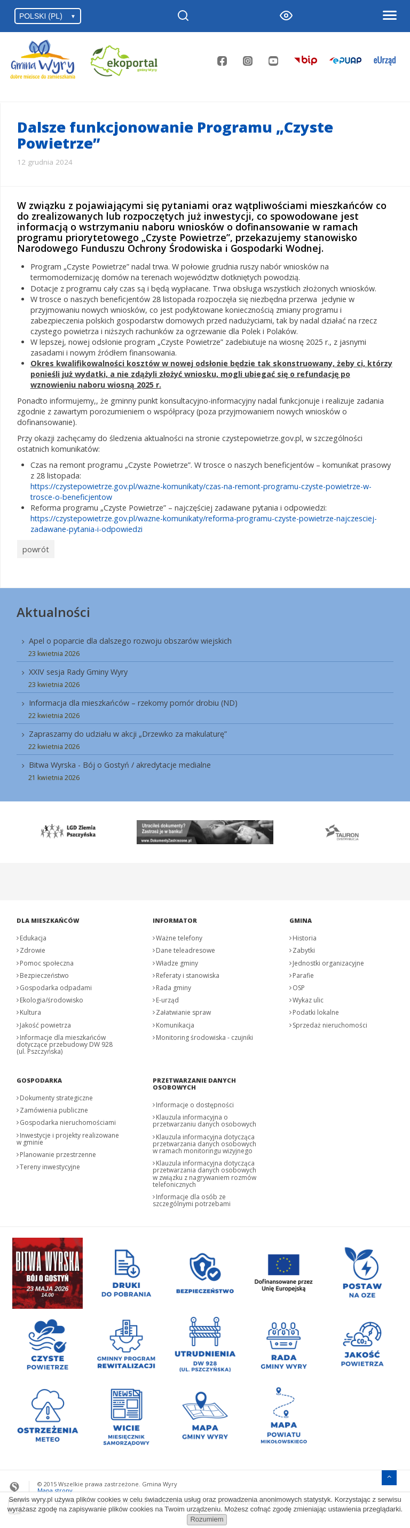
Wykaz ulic (308, 996)
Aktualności (53, 609)
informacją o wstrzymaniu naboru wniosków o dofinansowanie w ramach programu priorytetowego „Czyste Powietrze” (187, 232)
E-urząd (167, 996)
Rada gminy (173, 984)
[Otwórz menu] (389, 16)
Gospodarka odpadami (56, 984)
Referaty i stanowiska (187, 972)
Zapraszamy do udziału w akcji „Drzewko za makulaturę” (128, 731)
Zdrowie (32, 947)
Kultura (30, 1009)
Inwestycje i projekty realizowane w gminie (68, 1136)
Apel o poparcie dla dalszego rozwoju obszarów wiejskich (130, 637)
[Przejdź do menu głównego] (389, 1473)
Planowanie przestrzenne (58, 1151)
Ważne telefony (179, 934)
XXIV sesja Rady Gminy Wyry (78, 668)
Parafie (303, 972)
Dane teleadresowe (185, 947)
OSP (299, 984)
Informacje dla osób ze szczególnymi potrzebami (192, 1197)
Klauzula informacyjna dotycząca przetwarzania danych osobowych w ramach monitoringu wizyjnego (204, 1140)
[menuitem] (205, 705)
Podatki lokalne (316, 1009)
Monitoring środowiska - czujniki (204, 1034)
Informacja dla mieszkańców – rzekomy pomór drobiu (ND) (133, 699)
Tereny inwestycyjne (50, 1163)
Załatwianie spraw (183, 1009)
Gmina (300, 917)
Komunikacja (175, 1022)
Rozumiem (206, 1519)
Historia (305, 934)
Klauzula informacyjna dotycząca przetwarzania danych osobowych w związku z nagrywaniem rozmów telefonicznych (204, 1170)
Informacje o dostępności (195, 1101)
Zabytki (304, 947)
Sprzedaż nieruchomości (330, 1022)
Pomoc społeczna (47, 959)
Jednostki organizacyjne (328, 959)
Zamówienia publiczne (54, 1107)
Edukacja (33, 934)
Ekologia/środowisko (51, 996)
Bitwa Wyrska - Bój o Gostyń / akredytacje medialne (120, 762)
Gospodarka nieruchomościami (68, 1119)
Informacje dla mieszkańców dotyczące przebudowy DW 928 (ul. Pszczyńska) (65, 1041)
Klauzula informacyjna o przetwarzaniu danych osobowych (204, 1117)
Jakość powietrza (45, 1022)
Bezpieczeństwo (44, 972)
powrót (33, 547)
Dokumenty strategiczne (56, 1094)
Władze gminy (177, 959)
